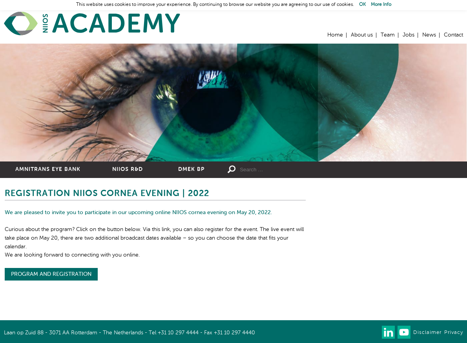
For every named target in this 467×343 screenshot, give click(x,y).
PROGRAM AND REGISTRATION (51, 274)
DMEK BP (191, 169)
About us (362, 35)
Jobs (408, 35)
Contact (453, 35)
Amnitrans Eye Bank (47, 169)
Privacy (453, 332)
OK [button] (362, 4)
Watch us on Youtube (404, 332)
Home (92, 24)
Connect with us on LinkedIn (388, 332)
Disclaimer (427, 332)
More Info (381, 4)
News (429, 35)
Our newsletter (372, 332)
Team (388, 35)
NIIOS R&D (127, 169)
